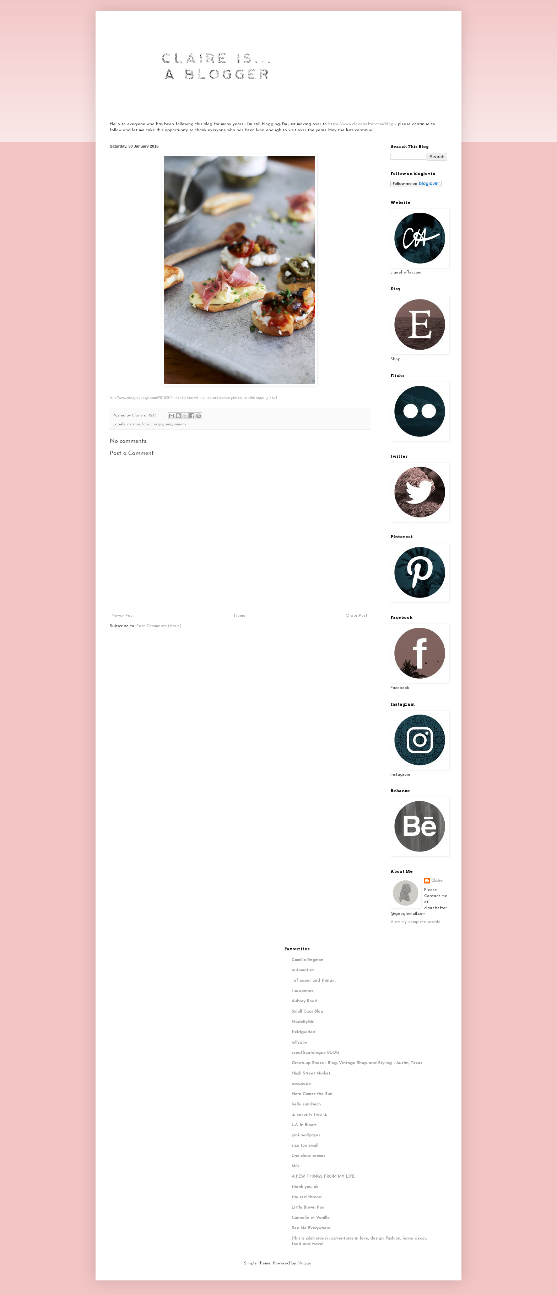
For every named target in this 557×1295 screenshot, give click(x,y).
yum (168, 424)
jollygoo (299, 1042)
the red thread (306, 1197)
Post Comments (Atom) (159, 626)
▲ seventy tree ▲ (310, 1115)
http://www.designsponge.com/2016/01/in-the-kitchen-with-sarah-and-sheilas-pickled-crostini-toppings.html (193, 398)
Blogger (305, 1263)
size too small (305, 1145)
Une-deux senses (308, 1156)
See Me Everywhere (311, 1228)
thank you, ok (305, 1187)
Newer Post (123, 616)
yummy (180, 424)
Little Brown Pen (308, 1207)
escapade (301, 1084)
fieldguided (303, 1032)
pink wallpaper (306, 1135)
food (146, 424)
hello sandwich (306, 1104)
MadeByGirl (303, 1022)
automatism (303, 970)
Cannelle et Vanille (311, 1218)
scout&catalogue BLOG (315, 1053)
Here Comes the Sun (312, 1094)
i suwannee (303, 991)
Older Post (356, 616)
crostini (133, 424)
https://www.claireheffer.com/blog (361, 124)
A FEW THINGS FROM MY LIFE (323, 1176)
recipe (157, 424)
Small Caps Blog (307, 1011)
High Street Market (311, 1073)
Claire (437, 881)
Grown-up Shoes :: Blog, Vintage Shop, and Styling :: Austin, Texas (357, 1063)
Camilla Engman (307, 960)
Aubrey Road (304, 1001)
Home (239, 616)
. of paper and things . (314, 980)
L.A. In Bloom (304, 1125)
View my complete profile (415, 922)
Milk (295, 1166)
